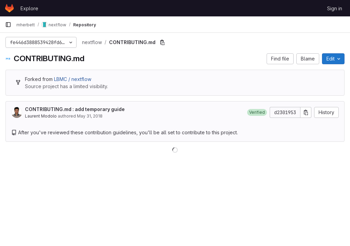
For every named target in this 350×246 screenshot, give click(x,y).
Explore (29, 8)
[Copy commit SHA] (305, 112)
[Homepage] (9, 8)
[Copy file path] (162, 42)
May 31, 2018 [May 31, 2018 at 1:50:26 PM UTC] (90, 116)
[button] (257, 112)
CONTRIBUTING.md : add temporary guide (75, 109)
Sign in (334, 8)
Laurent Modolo (41, 116)
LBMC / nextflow (72, 79)
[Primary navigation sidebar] (8, 24)
